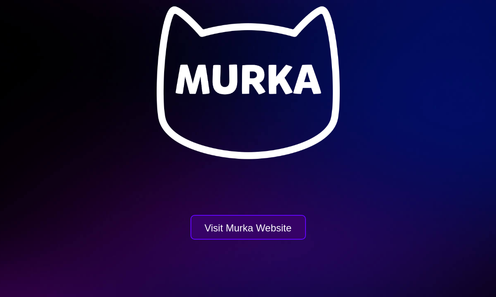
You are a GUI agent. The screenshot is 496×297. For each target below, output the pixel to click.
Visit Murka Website (248, 227)
